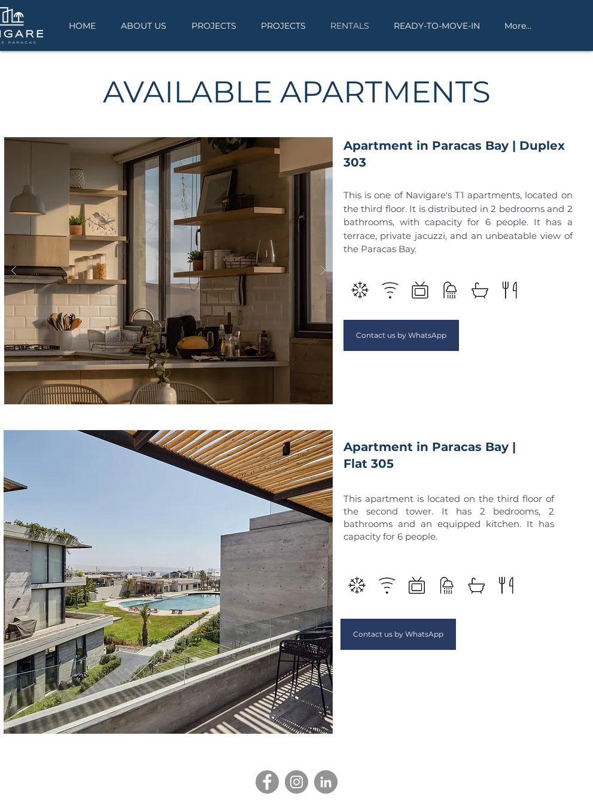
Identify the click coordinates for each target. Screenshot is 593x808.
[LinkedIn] (325, 782)
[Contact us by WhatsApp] (401, 335)
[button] (168, 270)
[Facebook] (267, 782)
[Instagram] (296, 782)
